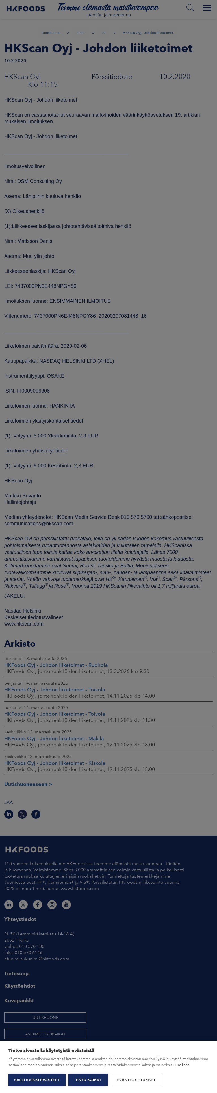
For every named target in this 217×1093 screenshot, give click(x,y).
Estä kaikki (88, 1080)
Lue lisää (182, 1065)
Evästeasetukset (136, 1080)
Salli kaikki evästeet (37, 1080)
